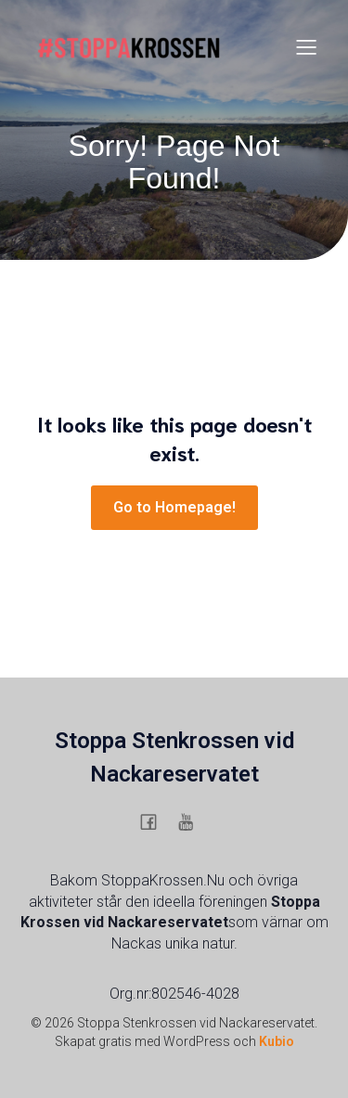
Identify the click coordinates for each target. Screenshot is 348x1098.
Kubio (276, 1041)
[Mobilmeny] (306, 46)
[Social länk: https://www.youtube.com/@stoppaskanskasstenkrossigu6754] (193, 821)
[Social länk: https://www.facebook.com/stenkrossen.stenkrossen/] (155, 821)
